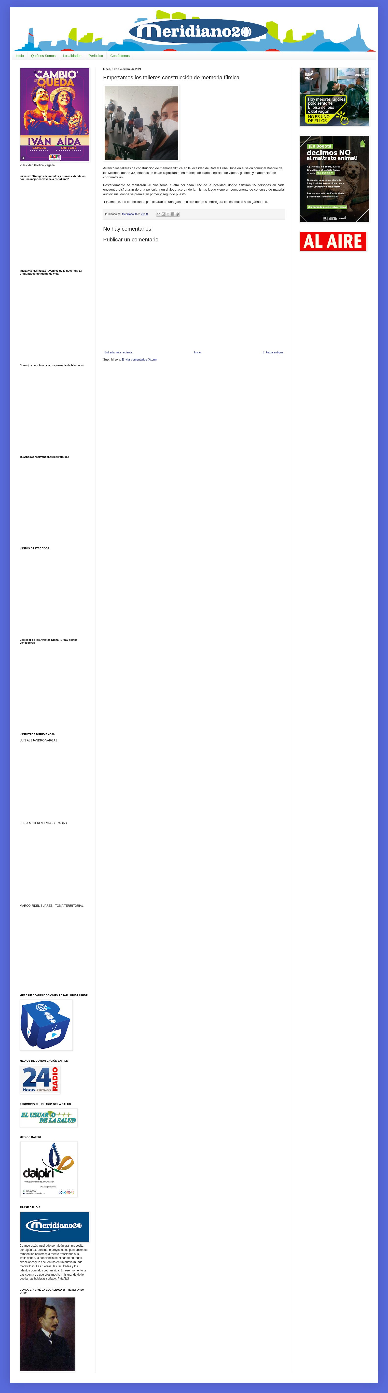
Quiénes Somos (43, 56)
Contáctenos (120, 56)
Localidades (72, 56)
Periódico (96, 56)
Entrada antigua (273, 352)
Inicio (20, 56)
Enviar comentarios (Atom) (139, 359)
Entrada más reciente (118, 352)
